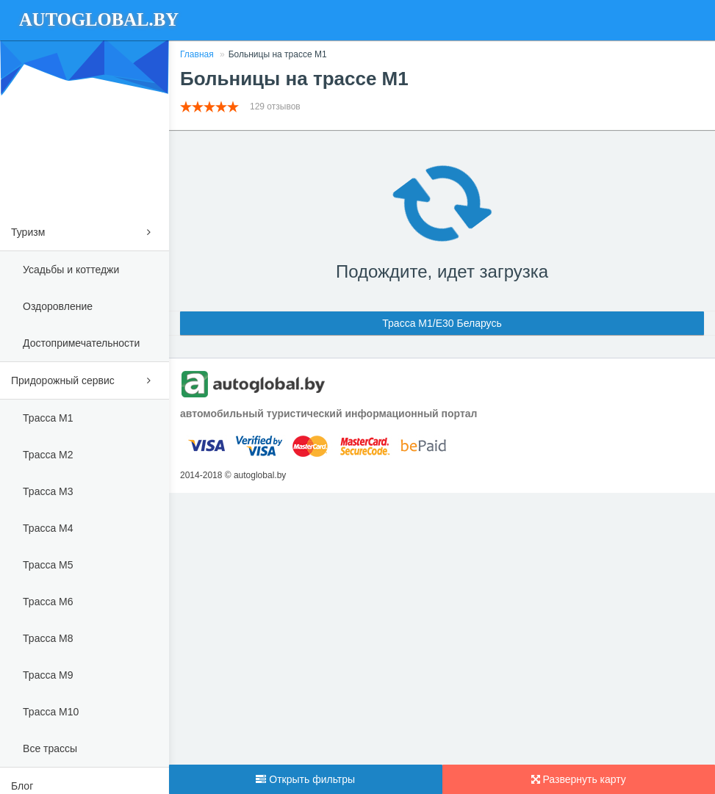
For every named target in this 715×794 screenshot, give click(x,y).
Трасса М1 (48, 418)
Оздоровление (58, 306)
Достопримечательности (81, 343)
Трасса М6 (48, 601)
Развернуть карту (578, 779)
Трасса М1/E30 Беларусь (441, 323)
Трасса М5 (48, 565)
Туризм (84, 229)
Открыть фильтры (305, 779)
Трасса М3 (48, 491)
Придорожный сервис (84, 377)
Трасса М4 (48, 528)
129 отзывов (276, 106)
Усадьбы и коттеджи (71, 269)
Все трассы (50, 748)
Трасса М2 (48, 455)
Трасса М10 (51, 712)
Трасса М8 (48, 638)
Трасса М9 (48, 675)
